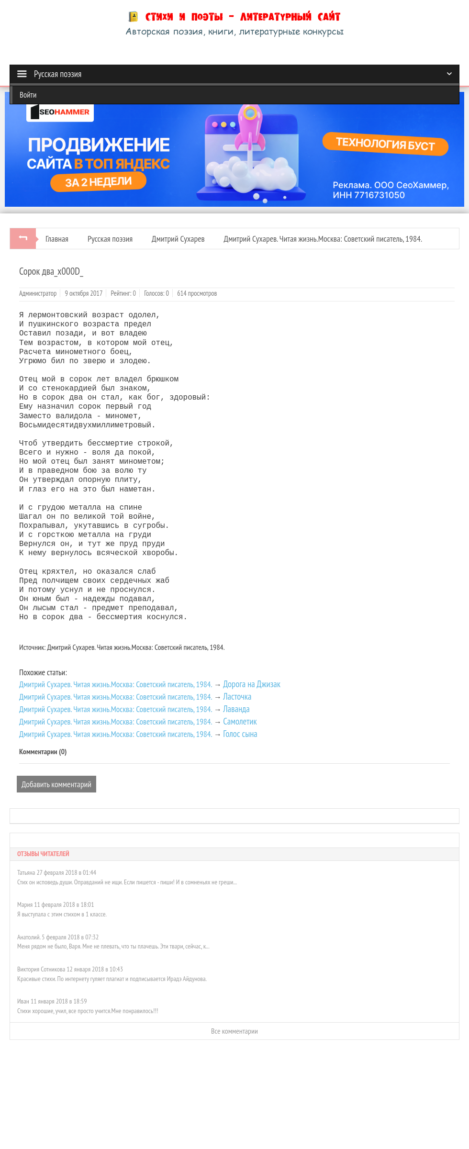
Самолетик (240, 721)
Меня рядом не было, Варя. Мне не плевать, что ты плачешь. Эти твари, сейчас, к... (113, 946)
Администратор (37, 293)
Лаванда (236, 708)
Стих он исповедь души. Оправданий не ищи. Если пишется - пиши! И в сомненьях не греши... (127, 882)
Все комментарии (234, 1031)
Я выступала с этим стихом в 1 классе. (62, 914)
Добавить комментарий (56, 784)
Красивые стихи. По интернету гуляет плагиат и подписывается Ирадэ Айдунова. (112, 978)
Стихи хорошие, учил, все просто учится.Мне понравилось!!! (87, 1010)
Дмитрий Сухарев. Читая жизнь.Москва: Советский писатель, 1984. (323, 238)
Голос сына (240, 733)
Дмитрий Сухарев (178, 238)
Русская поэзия (110, 238)
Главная (56, 238)
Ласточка (237, 696)
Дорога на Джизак (251, 684)
